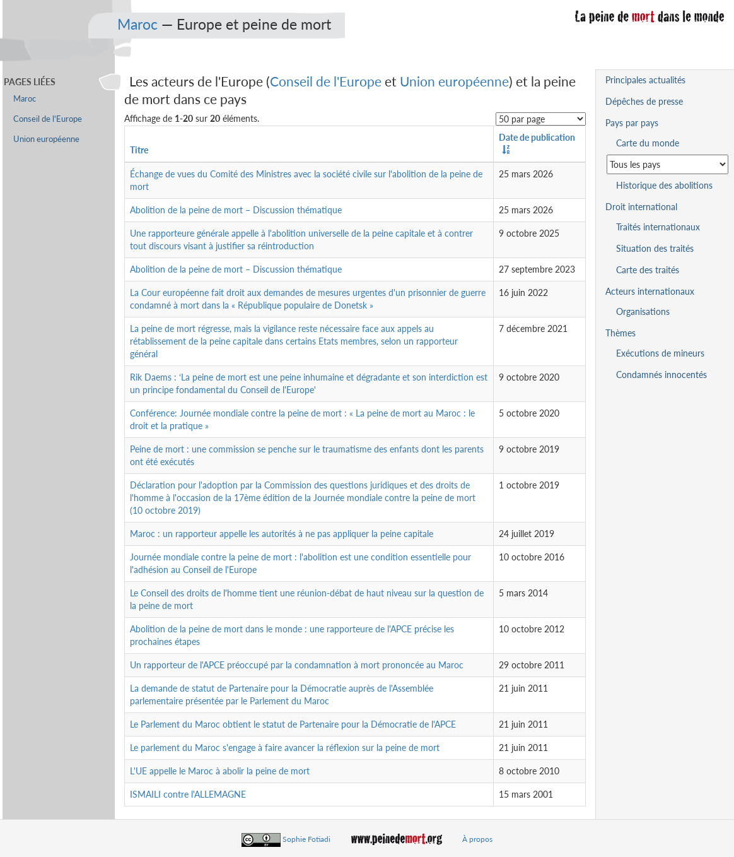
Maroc (137, 24)
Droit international (641, 206)
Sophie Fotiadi (306, 839)
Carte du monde (647, 143)
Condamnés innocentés (661, 374)
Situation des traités (655, 248)
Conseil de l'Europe (326, 81)
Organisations (643, 311)
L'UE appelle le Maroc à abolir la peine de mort (220, 770)
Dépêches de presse (644, 101)
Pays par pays (631, 122)
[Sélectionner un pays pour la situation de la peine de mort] (667, 164)
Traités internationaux (658, 227)
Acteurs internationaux (649, 291)
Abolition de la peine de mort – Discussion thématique (236, 209)
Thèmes (620, 333)
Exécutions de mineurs (660, 353)
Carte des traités (647, 269)
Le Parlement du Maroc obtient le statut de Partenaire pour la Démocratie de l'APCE (293, 724)
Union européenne (454, 81)
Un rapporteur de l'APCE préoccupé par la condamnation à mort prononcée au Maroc (296, 664)
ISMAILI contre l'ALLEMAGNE (188, 794)
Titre (139, 150)
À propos (477, 839)
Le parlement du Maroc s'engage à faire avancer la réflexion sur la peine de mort (285, 747)
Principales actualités (645, 79)
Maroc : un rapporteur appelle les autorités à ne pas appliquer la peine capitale (281, 533)
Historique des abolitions (664, 185)
